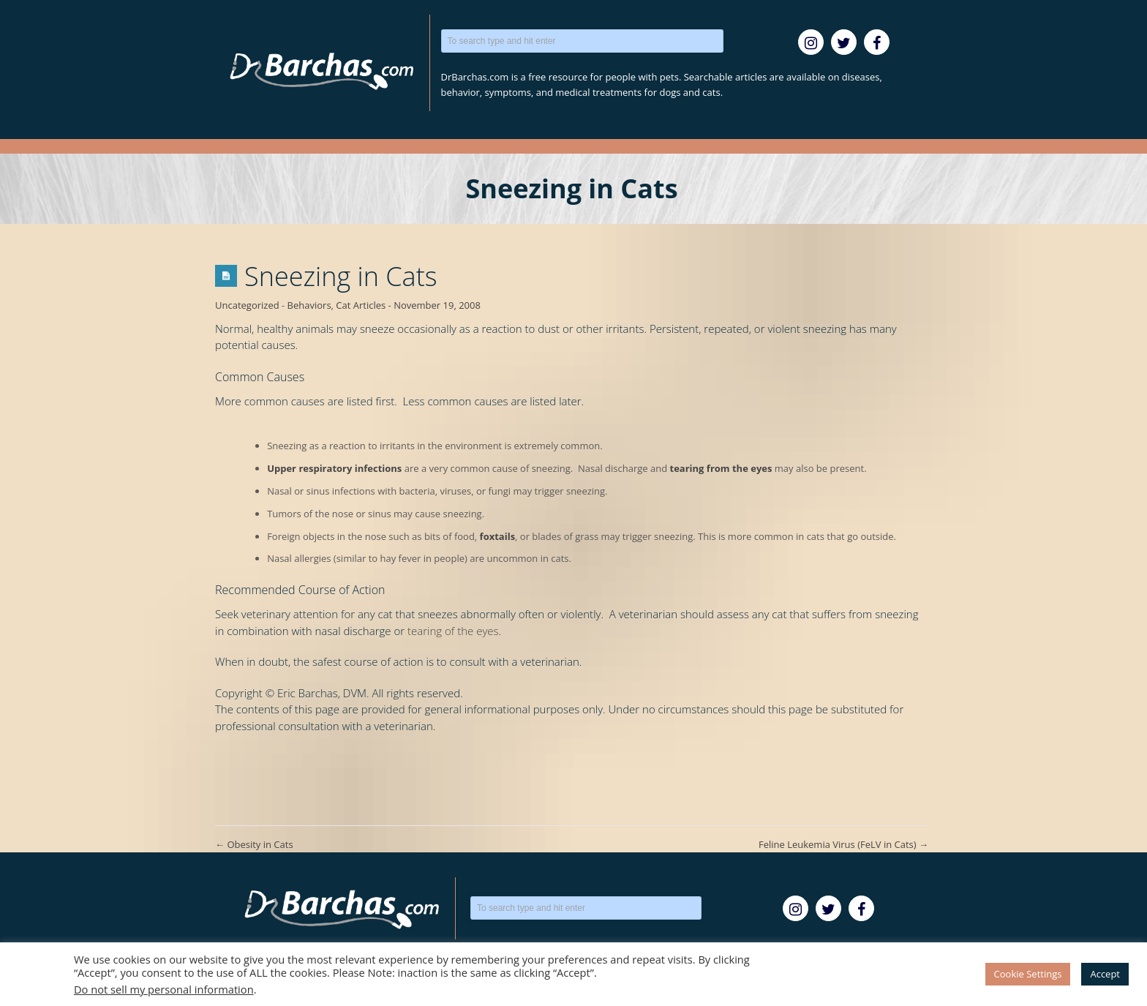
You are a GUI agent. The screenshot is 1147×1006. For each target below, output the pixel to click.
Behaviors (309, 305)
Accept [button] (1105, 973)
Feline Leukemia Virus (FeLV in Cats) (843, 844)
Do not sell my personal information (164, 989)
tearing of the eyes (453, 630)
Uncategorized (247, 305)
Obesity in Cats (254, 844)
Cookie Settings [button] (1028, 973)
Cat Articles (361, 305)
